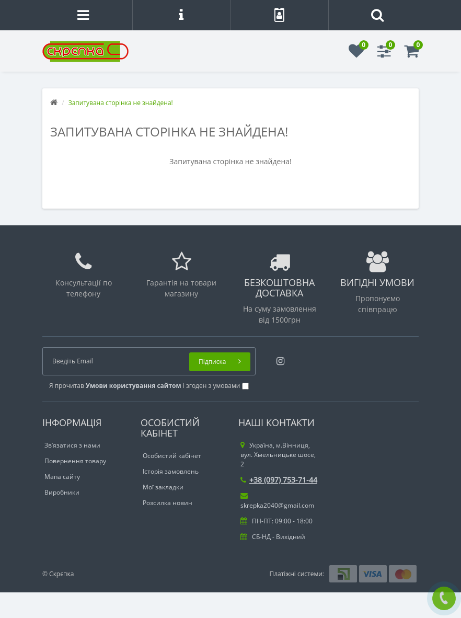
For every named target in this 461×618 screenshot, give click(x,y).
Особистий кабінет (172, 455)
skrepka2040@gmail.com (277, 501)
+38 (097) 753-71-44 (278, 480)
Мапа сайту (62, 476)
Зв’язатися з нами (72, 445)
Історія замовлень (171, 471)
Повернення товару (75, 460)
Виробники (61, 492)
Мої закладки (163, 487)
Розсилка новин (167, 502)
